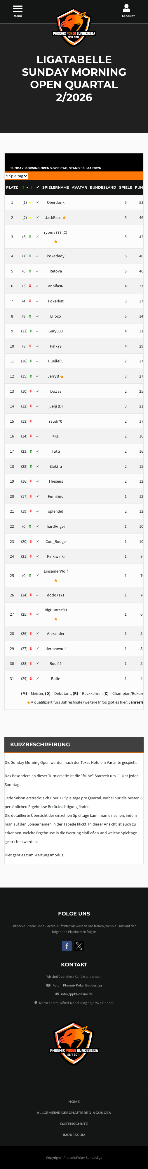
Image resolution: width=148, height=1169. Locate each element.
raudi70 (55, 421)
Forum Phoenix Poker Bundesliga (77, 985)
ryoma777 (53, 232)
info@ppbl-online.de (77, 994)
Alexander (56, 633)
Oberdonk (56, 202)
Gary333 (55, 331)
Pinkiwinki (56, 556)
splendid (55, 511)
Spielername (55, 187)
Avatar (79, 187)
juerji (52, 406)
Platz (12, 187)
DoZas (55, 391)
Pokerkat (56, 301)
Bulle (55, 678)
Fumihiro (56, 496)
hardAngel (56, 526)
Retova (56, 271)
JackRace (53, 217)
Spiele (125, 187)
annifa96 (55, 285)
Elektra (56, 466)
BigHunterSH (56, 609)
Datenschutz (74, 1124)
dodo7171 (56, 595)
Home (74, 1101)
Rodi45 (56, 663)
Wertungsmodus (48, 855)
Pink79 (56, 346)
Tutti (56, 451)
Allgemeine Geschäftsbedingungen (74, 1112)
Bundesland (103, 187)
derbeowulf (56, 648)
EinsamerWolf (56, 571)
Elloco (55, 316)
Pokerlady (56, 255)
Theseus (55, 481)
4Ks (56, 436)
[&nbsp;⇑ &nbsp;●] (26, 187)
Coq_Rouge (56, 541)
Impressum (74, 1135)
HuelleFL (55, 361)
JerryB (53, 376)
